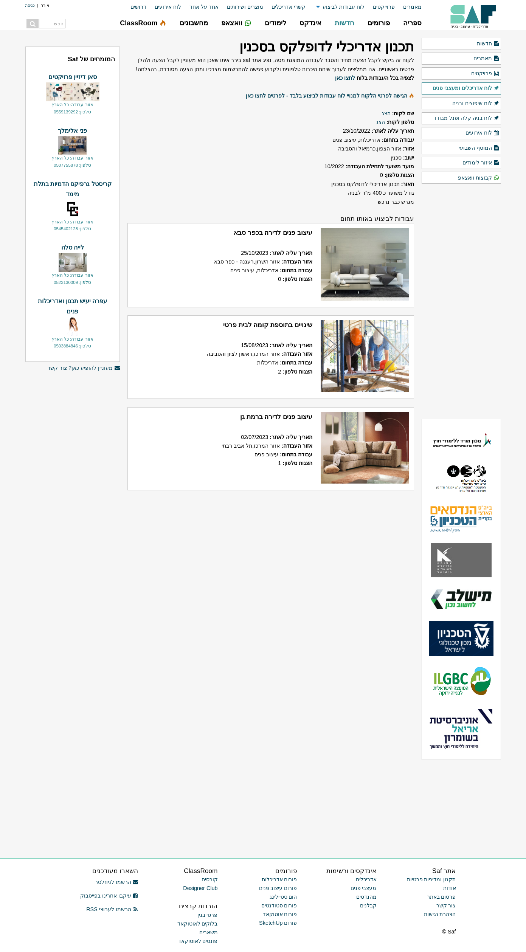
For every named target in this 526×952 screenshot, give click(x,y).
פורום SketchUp (278, 923)
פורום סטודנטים (279, 905)
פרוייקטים (384, 7)
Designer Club (200, 888)
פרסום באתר (441, 897)
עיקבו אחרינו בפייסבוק (109, 895)
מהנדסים (366, 897)
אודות (449, 888)
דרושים (138, 7)
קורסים (210, 879)
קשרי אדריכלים (289, 7)
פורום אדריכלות (279, 879)
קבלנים (368, 905)
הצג (386, 113)
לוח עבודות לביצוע (344, 7)
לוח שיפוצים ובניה (475, 103)
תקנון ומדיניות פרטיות (431, 879)
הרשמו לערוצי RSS (112, 909)
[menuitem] (408, 7)
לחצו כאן (345, 78)
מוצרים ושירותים (245, 7)
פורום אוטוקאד (280, 914)
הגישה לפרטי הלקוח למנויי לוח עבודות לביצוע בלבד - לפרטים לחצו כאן (326, 96)
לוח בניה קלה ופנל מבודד (466, 118)
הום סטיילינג (283, 897)
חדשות (488, 44)
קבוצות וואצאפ (478, 178)
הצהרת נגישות (440, 914)
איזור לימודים (480, 163)
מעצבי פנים (364, 888)
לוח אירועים (168, 7)
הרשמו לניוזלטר (116, 882)
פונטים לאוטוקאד (198, 941)
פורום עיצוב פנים (278, 888)
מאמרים (412, 7)
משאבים (208, 932)
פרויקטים (485, 74)
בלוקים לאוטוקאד (197, 924)
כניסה (30, 5)
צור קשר (446, 905)
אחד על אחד (204, 7)
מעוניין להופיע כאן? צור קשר (83, 368)
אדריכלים (366, 879)
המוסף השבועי (479, 148)
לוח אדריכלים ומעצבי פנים (466, 88)
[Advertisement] (72, 491)
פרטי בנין (207, 915)
